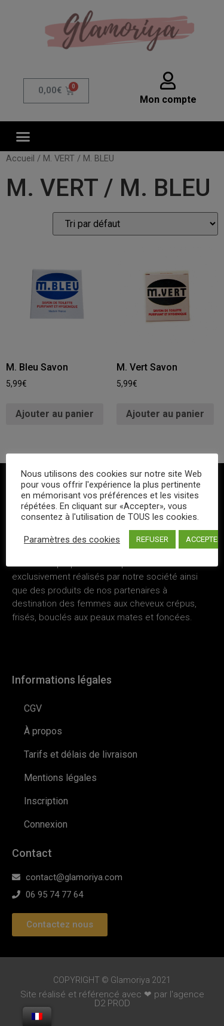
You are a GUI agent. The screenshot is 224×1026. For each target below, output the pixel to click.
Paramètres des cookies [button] (72, 539)
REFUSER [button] (152, 539)
